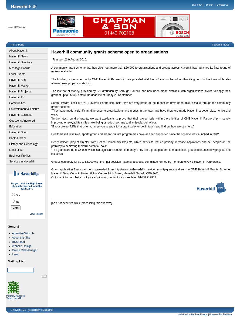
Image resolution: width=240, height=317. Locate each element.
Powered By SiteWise (220, 314)
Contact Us (222, 5)
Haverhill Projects (20, 91)
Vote (16, 208)
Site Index (197, 5)
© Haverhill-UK (18, 310)
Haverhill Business (20, 114)
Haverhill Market (19, 85)
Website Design (22, 246)
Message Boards (19, 68)
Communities (17, 103)
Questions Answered (22, 120)
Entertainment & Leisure (24, 109)
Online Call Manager (24, 250)
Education (15, 126)
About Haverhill (18, 50)
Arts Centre (100, 173)
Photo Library (17, 138)
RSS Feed (18, 241)
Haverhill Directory (20, 62)
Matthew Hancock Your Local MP (15, 296)
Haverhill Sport (18, 132)
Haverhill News (18, 56)
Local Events (17, 74)
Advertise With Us (23, 233)
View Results (36, 214)
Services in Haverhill (22, 161)
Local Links (16, 149)
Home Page (17, 44)
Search (209, 5)
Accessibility (34, 310)
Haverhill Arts (17, 79)
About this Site (21, 237)
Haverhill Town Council (65, 173)
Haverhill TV (16, 97)
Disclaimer (47, 310)
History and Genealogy (23, 144)
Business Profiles (20, 155)
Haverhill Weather (16, 27)
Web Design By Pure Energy (192, 314)
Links (15, 254)
